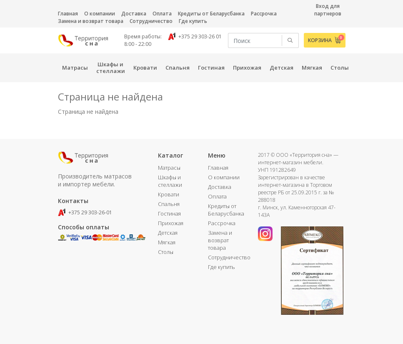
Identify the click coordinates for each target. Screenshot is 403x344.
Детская (168, 232)
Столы (165, 252)
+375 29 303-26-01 (85, 212)
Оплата (162, 13)
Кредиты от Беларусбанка (211, 13)
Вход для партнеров (327, 10)
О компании (99, 13)
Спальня (169, 204)
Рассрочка (264, 13)
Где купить (193, 21)
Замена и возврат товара (90, 21)
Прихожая (170, 223)
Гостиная (169, 213)
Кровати (168, 194)
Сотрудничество (151, 21)
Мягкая (166, 242)
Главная (68, 13)
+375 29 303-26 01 (195, 36)
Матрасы (169, 167)
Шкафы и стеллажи (170, 180)
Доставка (133, 13)
